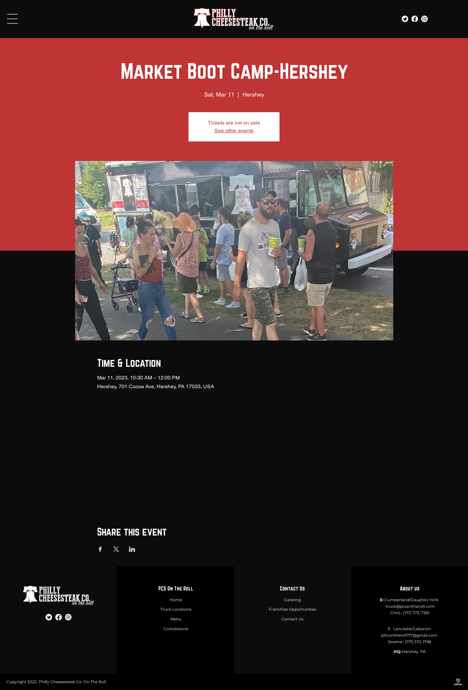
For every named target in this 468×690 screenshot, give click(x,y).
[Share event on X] (116, 549)
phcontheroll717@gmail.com (409, 635)
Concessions (175, 628)
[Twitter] (405, 19)
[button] (12, 19)
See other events (234, 130)
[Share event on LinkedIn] (132, 549)
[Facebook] (414, 19)
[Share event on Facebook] (100, 549)
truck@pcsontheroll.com (410, 606)
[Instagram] (424, 19)
